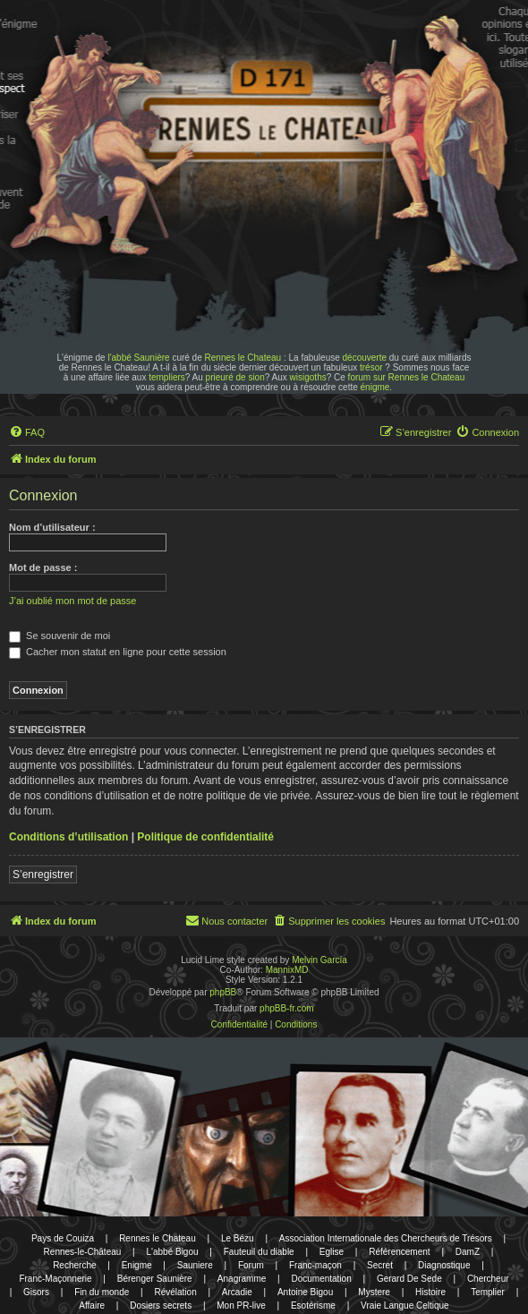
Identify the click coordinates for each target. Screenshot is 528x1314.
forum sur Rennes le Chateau (406, 377)
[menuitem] (27, 432)
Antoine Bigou (305, 1292)
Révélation (175, 1292)
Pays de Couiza (62, 1238)
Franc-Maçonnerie (55, 1279)
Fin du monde (101, 1292)
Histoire (430, 1292)
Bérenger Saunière (154, 1279)
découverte (365, 358)
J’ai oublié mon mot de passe (72, 600)
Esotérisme (313, 1305)
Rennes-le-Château (83, 1252)
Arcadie (237, 1292)
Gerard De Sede (409, 1279)
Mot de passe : (43, 567)
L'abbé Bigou (172, 1252)
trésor (371, 367)
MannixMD (287, 970)
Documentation (321, 1279)
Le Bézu (237, 1238)
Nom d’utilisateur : (52, 527)
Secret (380, 1265)
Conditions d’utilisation (68, 837)
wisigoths (308, 377)
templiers (167, 377)
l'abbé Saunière (138, 358)
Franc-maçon (315, 1265)
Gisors (36, 1292)
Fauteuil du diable (259, 1252)
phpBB (222, 992)
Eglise (331, 1252)
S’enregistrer (43, 874)
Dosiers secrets (161, 1305)
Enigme (137, 1265)
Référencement (399, 1252)
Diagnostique (444, 1265)
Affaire (92, 1305)
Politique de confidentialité (205, 837)
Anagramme (241, 1279)
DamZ (468, 1252)
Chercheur (488, 1279)
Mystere (374, 1292)
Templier (488, 1292)
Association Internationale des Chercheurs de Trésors (385, 1238)
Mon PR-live (241, 1305)
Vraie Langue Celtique (405, 1305)
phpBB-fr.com (287, 1008)
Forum (251, 1265)
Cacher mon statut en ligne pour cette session (117, 651)
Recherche (74, 1265)
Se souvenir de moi (59, 635)
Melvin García (319, 960)
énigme (375, 387)
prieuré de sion (235, 377)
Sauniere (195, 1265)
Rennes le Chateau (243, 358)
